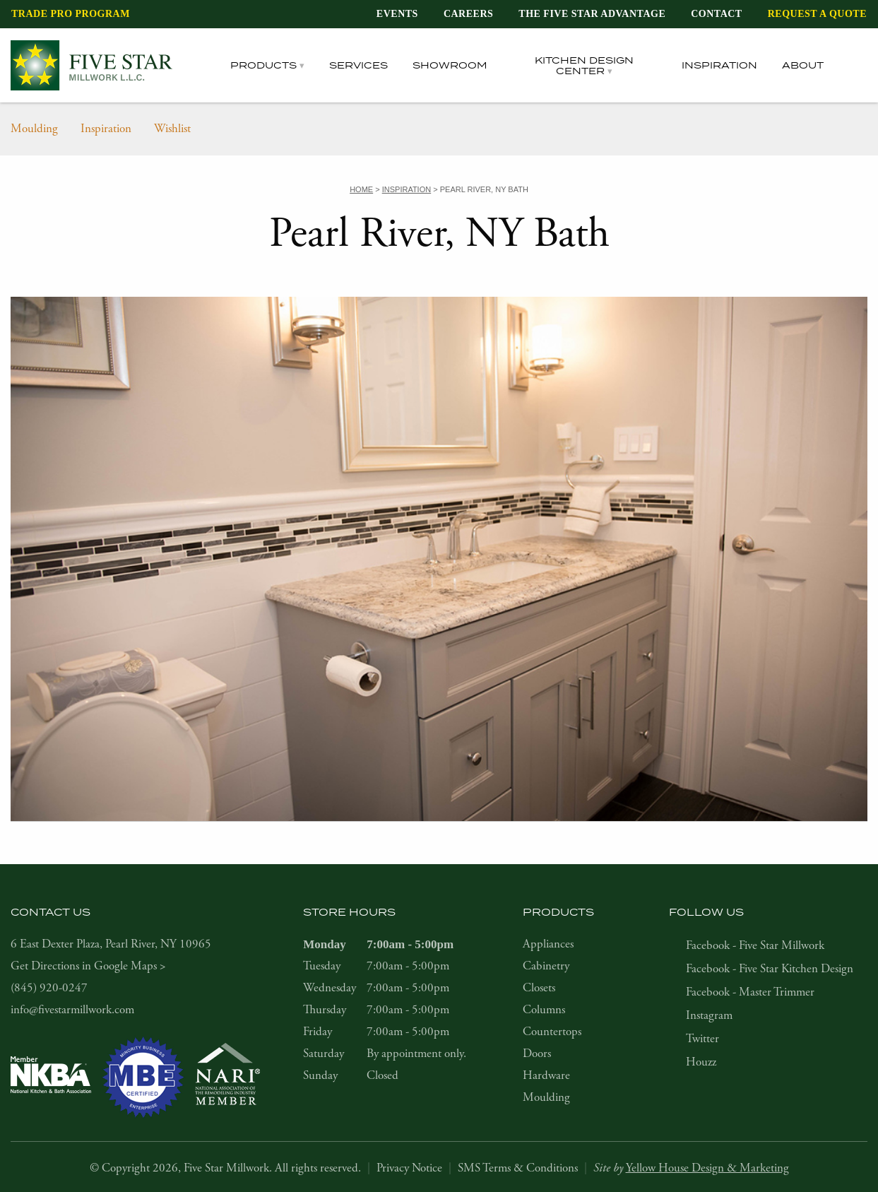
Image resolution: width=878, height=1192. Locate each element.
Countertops (552, 1031)
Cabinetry (546, 966)
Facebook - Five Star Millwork (755, 945)
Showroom (450, 65)
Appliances (548, 944)
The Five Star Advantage (591, 13)
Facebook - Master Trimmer (750, 992)
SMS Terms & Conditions (518, 1168)
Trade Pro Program (70, 13)
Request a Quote (817, 13)
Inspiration (719, 65)
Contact (716, 13)
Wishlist (172, 128)
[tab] (857, 65)
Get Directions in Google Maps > (88, 966)
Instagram (709, 1015)
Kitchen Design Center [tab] (584, 65)
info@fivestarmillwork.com (72, 1009)
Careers (468, 13)
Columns (544, 1009)
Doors (537, 1053)
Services (358, 65)
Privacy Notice (409, 1168)
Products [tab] (263, 65)
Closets (539, 988)
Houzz (701, 1062)
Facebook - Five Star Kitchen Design (769, 968)
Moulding (34, 128)
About (803, 65)
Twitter (702, 1038)
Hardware (546, 1075)
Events (397, 13)
